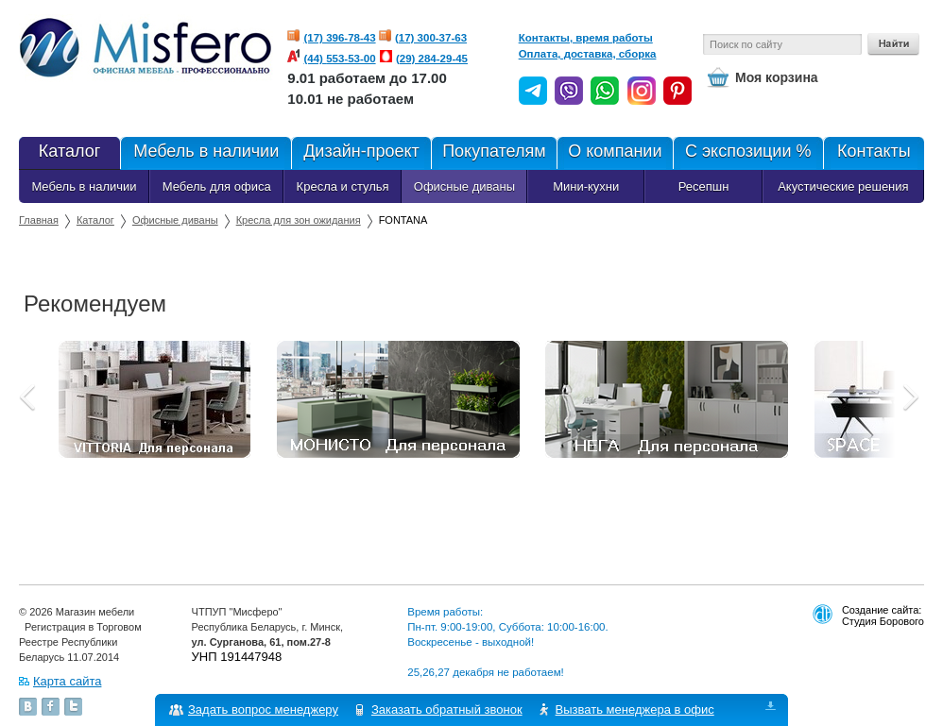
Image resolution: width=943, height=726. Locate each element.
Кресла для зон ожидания (298, 220)
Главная (39, 220)
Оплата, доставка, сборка (588, 53)
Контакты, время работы (586, 37)
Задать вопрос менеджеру (263, 709)
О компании (614, 153)
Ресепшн (703, 186)
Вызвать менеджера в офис (635, 709)
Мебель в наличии (205, 153)
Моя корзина (776, 77)
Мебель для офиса (217, 186)
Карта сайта (67, 681)
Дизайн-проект (360, 153)
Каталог (69, 153)
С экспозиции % (748, 153)
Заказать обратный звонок (447, 709)
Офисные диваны (464, 186)
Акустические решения (843, 186)
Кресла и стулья (343, 186)
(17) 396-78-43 (340, 37)
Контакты (873, 153)
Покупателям (494, 153)
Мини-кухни (586, 186)
